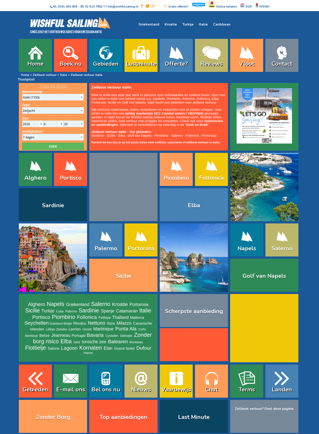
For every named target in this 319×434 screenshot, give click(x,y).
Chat (211, 389)
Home (35, 64)
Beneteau (136, 342)
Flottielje (35, 348)
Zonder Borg (53, 417)
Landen (282, 389)
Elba (215, 99)
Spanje (107, 310)
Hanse (88, 353)
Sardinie (159, 99)
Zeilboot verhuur (44, 75)
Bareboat (31, 335)
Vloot (246, 64)
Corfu (142, 329)
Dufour (143, 348)
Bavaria (95, 335)
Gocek (87, 329)
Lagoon (69, 348)
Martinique (103, 328)
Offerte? (176, 64)
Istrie (76, 342)
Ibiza (111, 323)
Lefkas (50, 329)
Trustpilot (26, 79)
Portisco (71, 178)
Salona (53, 348)
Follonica (203, 99)
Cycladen (111, 335)
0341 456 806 (67, 7)
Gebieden (106, 64)
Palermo (188, 99)
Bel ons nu (105, 389)
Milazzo (124, 323)
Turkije (188, 24)
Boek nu (71, 64)
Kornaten (90, 348)
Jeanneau (60, 335)
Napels (246, 248)
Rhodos (79, 323)
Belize (44, 335)
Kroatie (171, 24)
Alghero (35, 178)
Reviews (211, 64)
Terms (247, 389)
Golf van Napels (134, 102)
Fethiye (105, 318)
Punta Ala (125, 328)
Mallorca (137, 318)
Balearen (118, 341)
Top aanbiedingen (123, 417)
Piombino (174, 99)
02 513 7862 (94, 7)
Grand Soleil (124, 348)
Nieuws (141, 389)
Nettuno (96, 323)
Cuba (60, 311)
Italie (203, 24)
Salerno (177, 135)
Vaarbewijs (176, 389)
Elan (108, 348)
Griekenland (148, 24)
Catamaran (127, 310)
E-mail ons (70, 389)
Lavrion (75, 329)
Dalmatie (126, 335)
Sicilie (112, 102)
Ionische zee (94, 341)
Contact (282, 64)
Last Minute (194, 417)
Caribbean (221, 24)
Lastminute (141, 64)
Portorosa (98, 102)
